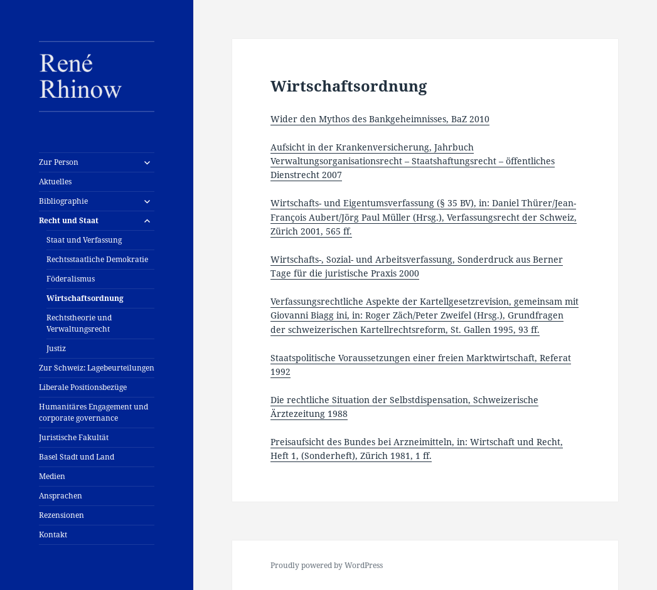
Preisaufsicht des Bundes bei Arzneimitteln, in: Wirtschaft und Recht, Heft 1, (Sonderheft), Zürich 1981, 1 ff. (416, 448)
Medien (52, 476)
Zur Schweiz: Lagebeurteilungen (96, 367)
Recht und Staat (69, 220)
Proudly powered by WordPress (326, 565)
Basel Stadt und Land (76, 456)
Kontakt (53, 534)
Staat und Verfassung (84, 239)
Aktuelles (55, 181)
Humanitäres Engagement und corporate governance (93, 412)
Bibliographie (63, 201)
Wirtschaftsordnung (85, 298)
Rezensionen (61, 515)
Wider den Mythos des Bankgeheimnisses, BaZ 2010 (379, 119)
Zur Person (58, 162)
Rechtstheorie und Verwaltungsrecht (79, 323)
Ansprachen (60, 495)
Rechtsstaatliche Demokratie (97, 259)
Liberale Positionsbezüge (83, 387)
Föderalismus (70, 278)
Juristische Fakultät (74, 437)
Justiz (56, 348)
